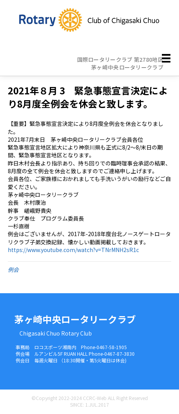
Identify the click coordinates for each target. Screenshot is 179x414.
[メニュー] (166, 58)
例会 (13, 269)
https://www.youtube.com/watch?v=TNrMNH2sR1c (73, 250)
